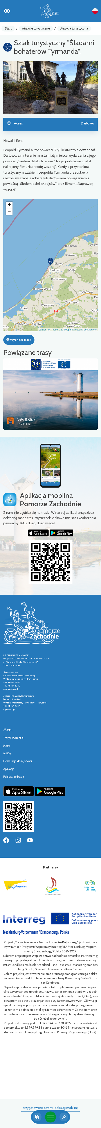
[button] (50, 261)
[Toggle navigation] (50, 1117)
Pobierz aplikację (13, 776)
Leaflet (42, 329)
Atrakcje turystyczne (36, 28)
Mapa (6, 745)
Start (8, 28)
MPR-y (7, 753)
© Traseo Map (55, 329)
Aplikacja (8, 769)
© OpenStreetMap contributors (80, 329)
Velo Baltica (26, 419)
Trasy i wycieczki (13, 738)
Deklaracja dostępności (17, 761)
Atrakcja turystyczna (74, 28)
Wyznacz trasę (18, 340)
